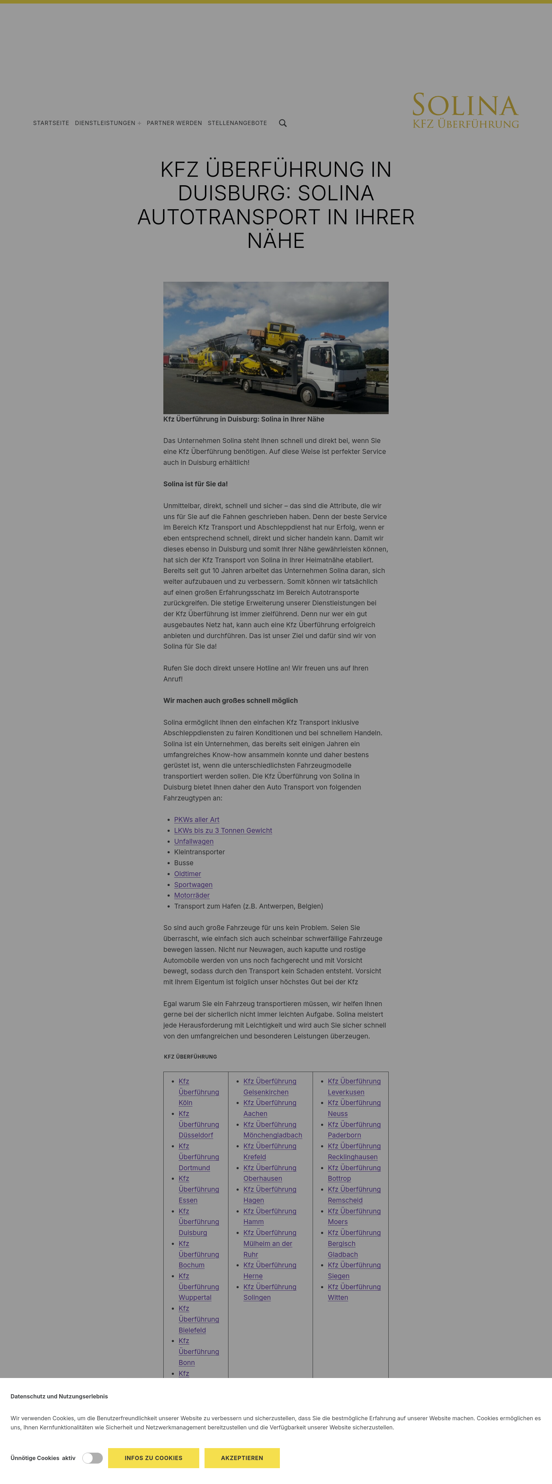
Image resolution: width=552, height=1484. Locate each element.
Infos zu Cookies (153, 1457)
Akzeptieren (242, 1457)
